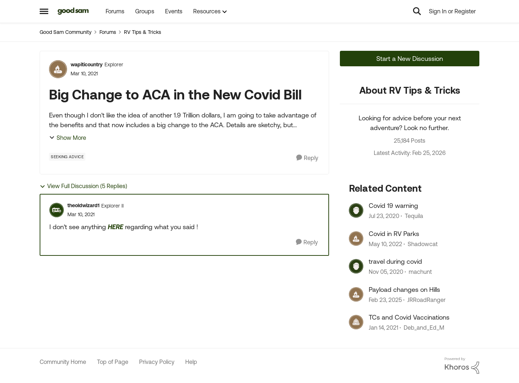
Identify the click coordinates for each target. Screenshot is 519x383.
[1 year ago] (385, 299)
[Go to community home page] (73, 11)
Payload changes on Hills (404, 289)
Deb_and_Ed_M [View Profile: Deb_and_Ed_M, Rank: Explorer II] (424, 327)
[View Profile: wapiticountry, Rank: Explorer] (58, 69)
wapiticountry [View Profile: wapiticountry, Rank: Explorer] (87, 64)
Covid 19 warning (393, 205)
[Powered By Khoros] (462, 365)
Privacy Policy (156, 361)
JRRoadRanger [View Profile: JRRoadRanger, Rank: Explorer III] (426, 300)
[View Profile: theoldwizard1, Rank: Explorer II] (56, 210)
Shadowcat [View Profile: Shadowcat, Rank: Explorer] (423, 244)
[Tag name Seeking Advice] (67, 157)
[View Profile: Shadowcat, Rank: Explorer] (356, 238)
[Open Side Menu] (44, 11)
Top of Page (112, 361)
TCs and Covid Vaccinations (409, 317)
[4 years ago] (385, 244)
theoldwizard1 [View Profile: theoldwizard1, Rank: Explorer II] (83, 205)
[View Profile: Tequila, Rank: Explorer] (356, 210)
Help (191, 361)
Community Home (63, 361)
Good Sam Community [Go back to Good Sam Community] (66, 32)
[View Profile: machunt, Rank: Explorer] (356, 266)
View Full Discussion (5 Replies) (83, 186)
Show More (67, 137)
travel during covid (395, 261)
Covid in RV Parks (394, 233)
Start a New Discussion (409, 58)
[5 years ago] (386, 272)
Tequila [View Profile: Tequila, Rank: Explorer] (414, 216)
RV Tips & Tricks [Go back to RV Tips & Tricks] (142, 32)
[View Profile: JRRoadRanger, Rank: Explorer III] (356, 294)
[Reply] (307, 158)
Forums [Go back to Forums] (107, 32)
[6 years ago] (384, 216)
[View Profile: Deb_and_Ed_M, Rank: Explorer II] (356, 322)
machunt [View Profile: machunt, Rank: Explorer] (420, 272)
